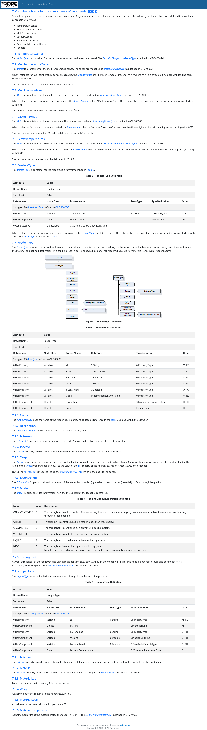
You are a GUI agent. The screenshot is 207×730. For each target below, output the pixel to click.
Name (20, 419)
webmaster (124, 725)
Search (53, 4)
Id (79, 465)
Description (22, 430)
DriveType (32, 359)
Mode (19, 492)
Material (21, 672)
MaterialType (107, 672)
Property (27, 419)
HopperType (23, 576)
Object (20, 68)
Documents (28, 4)
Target (114, 419)
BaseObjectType (35, 207)
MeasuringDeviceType (115, 68)
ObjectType (22, 58)
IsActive (20, 451)
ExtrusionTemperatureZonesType (119, 58)
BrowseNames (85, 74)
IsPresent (21, 441)
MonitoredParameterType (60, 565)
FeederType (29, 236)
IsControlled (23, 482)
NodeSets (42, 4)
